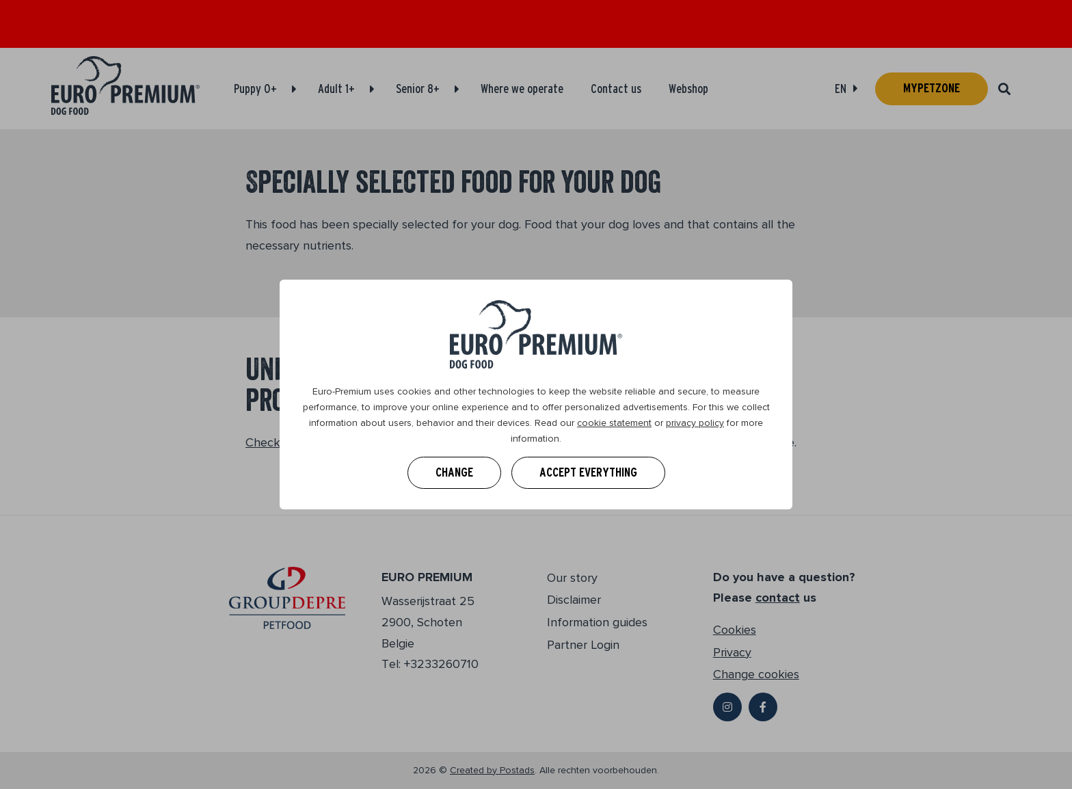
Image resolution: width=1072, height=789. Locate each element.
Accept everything (588, 472)
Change (454, 472)
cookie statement (614, 423)
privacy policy (695, 423)
